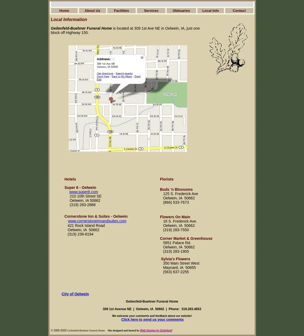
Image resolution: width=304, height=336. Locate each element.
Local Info (210, 11)
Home (64, 11)
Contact (239, 11)
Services (151, 11)
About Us (92, 11)
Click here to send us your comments (152, 319)
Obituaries (181, 11)
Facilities (121, 11)
